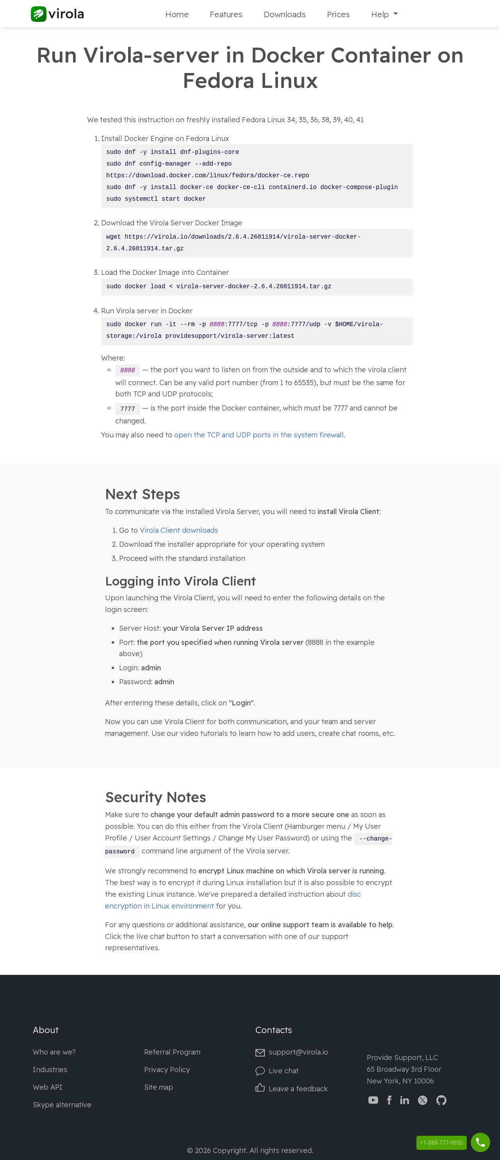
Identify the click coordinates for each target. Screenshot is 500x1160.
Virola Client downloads (179, 530)
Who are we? (54, 1052)
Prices (338, 14)
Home (177, 14)
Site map (158, 1087)
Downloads (285, 14)
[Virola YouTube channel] (373, 1099)
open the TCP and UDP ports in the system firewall (259, 434)
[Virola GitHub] (441, 1099)
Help (381, 14)
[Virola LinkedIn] (404, 1099)
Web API (47, 1087)
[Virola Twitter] (422, 1099)
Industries (50, 1069)
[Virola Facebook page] (389, 1099)
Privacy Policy (167, 1069)
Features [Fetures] (226, 14)
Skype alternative (62, 1104)
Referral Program (172, 1052)
